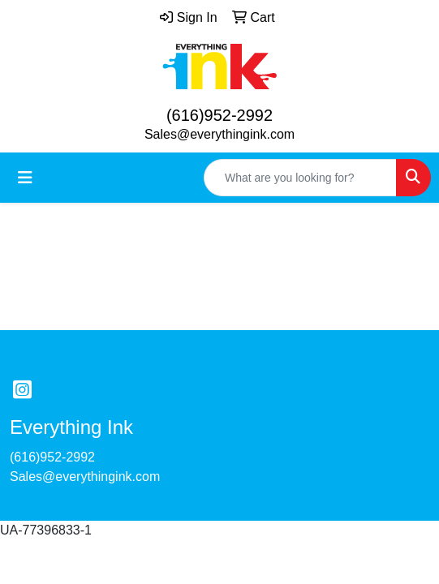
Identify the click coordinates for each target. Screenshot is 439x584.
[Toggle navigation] (25, 177)
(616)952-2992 (219, 115)
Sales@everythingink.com (219, 134)
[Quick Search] (300, 177)
